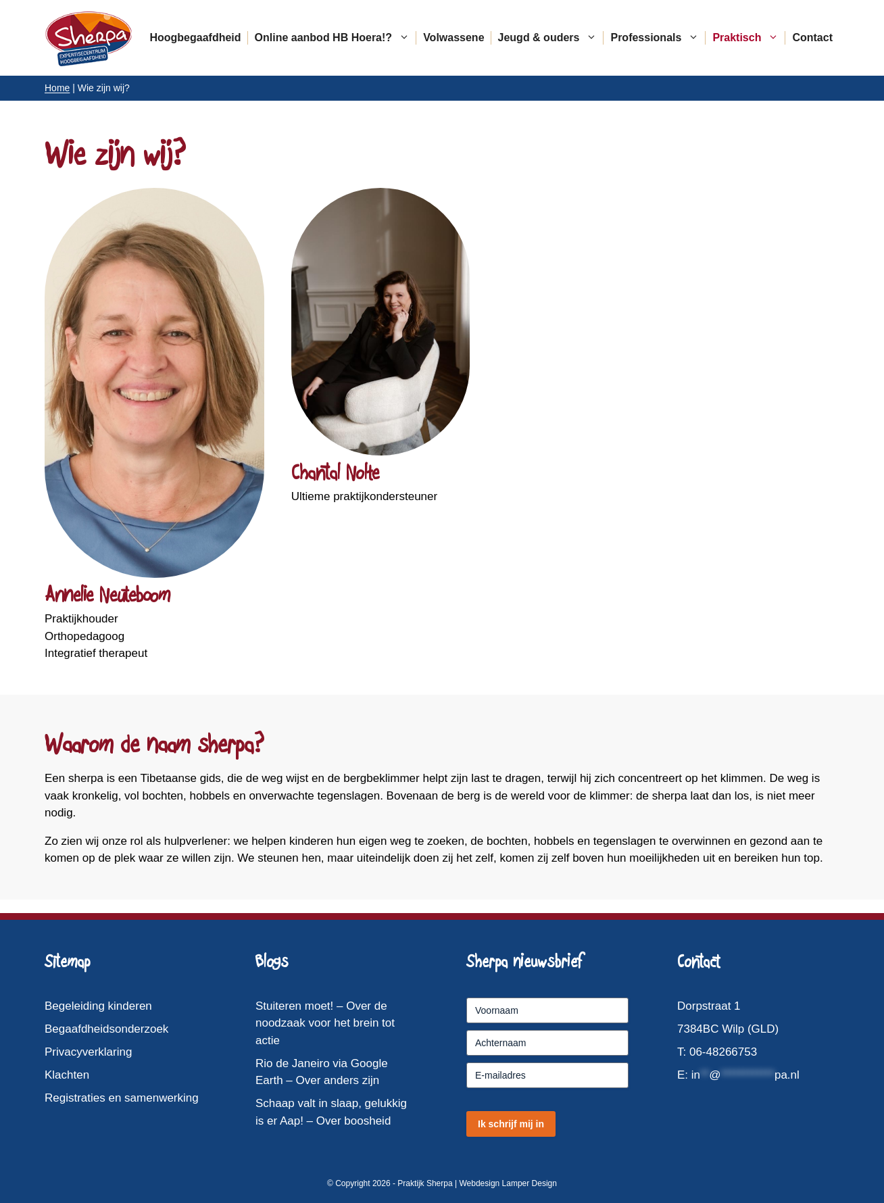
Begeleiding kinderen (98, 1006)
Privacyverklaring (88, 1052)
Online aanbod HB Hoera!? (336, 38)
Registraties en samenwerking (122, 1097)
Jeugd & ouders (551, 38)
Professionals (658, 38)
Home (57, 87)
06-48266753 (723, 1052)
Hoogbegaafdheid (195, 37)
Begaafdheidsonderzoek (106, 1029)
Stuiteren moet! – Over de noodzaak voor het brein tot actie (325, 1023)
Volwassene (453, 37)
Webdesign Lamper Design (508, 1183)
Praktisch (748, 38)
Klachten (67, 1075)
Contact (812, 37)
